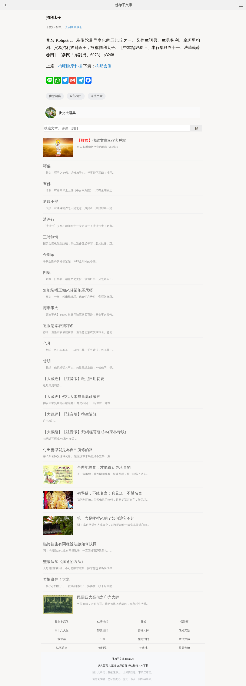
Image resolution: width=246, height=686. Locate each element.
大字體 (69, 27)
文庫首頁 (122, 665)
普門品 (102, 647)
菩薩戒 (143, 647)
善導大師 (143, 630)
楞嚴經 (184, 621)
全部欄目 (76, 96)
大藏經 (112, 665)
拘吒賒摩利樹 (70, 66)
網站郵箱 (133, 665)
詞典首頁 (103, 665)
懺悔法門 (143, 639)
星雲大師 (184, 647)
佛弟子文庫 (123, 5)
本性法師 (184, 639)
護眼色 (78, 27)
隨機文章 (97, 96)
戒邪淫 (61, 639)
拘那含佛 (103, 66)
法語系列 (61, 647)
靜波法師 (102, 630)
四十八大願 (62, 630)
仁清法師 (102, 621)
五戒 (143, 621)
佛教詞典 (55, 96)
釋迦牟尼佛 (62, 621)
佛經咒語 (184, 630)
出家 (102, 639)
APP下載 (143, 665)
